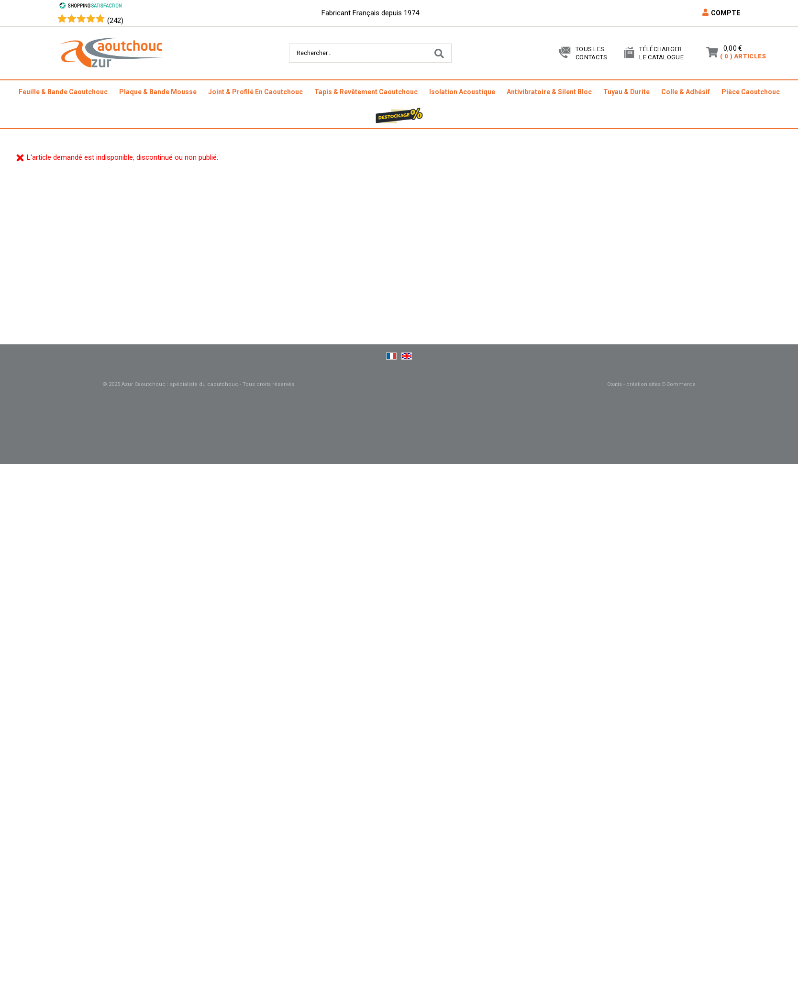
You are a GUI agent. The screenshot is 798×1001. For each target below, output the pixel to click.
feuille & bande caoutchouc (63, 92)
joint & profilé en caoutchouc (255, 92)
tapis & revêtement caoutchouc (366, 92)
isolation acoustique (462, 92)
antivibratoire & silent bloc (549, 92)
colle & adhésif (685, 92)
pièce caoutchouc (750, 92)
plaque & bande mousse (158, 92)
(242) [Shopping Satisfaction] (115, 20)
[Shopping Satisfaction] (90, 6)
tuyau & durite (626, 92)
